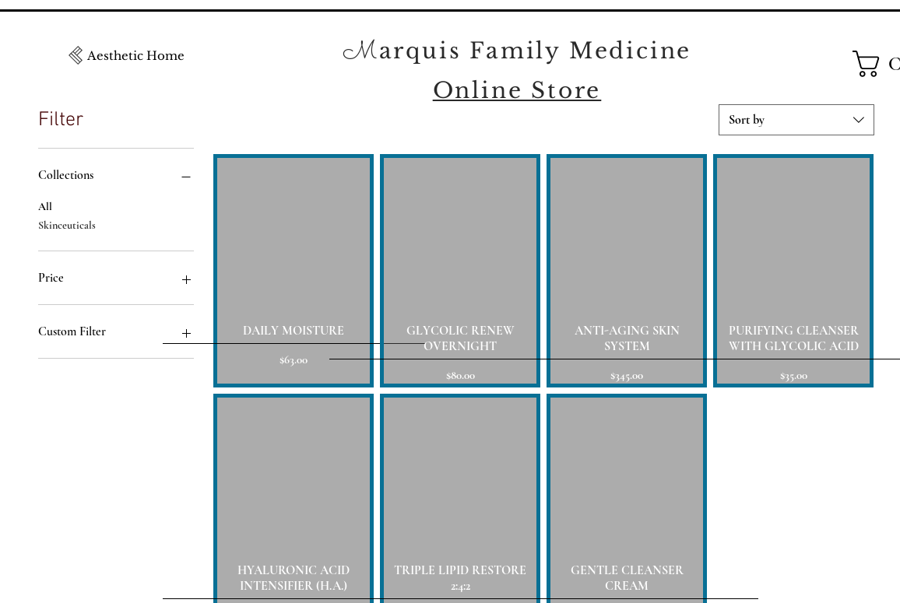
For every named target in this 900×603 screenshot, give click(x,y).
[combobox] (796, 119)
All (45, 205)
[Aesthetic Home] (135, 55)
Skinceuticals (67, 224)
